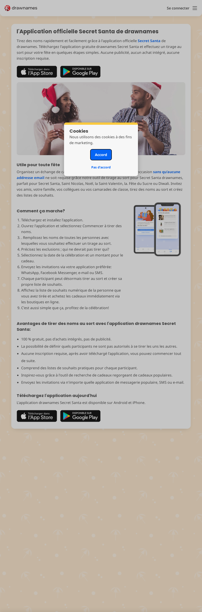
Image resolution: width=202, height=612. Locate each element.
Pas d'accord (101, 167)
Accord (101, 154)
